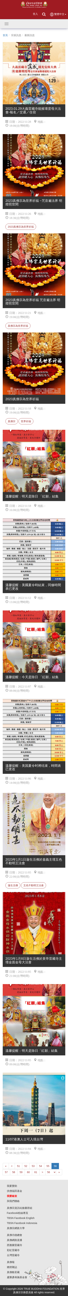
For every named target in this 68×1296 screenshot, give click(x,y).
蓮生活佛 (13, 885)
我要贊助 (12, 1185)
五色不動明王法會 (33, 885)
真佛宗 (11, 421)
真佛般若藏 (13, 1272)
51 (18, 1166)
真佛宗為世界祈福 (18, 325)
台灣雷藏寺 (13, 1255)
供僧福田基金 (14, 1191)
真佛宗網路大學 (16, 1228)
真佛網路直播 (14, 1240)
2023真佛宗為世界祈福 (21, 226)
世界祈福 (26, 421)
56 (55, 1166)
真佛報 (11, 1262)
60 (28, 1172)
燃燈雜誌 (12, 1267)
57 (6, 1172)
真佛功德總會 (14, 1235)
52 (25, 1166)
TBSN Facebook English (21, 1218)
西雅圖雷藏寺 (14, 1245)
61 (35, 1172)
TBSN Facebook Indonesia (22, 1223)
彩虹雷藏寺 (13, 1250)
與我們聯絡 (13, 1201)
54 (40, 1166)
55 (47, 1166)
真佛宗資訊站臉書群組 (19, 1207)
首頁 (5, 35)
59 (21, 1172)
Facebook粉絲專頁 (17, 1213)
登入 (35, 13)
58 (13, 1172)
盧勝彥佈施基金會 (17, 1277)
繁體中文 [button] (58, 14)
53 (33, 1166)
